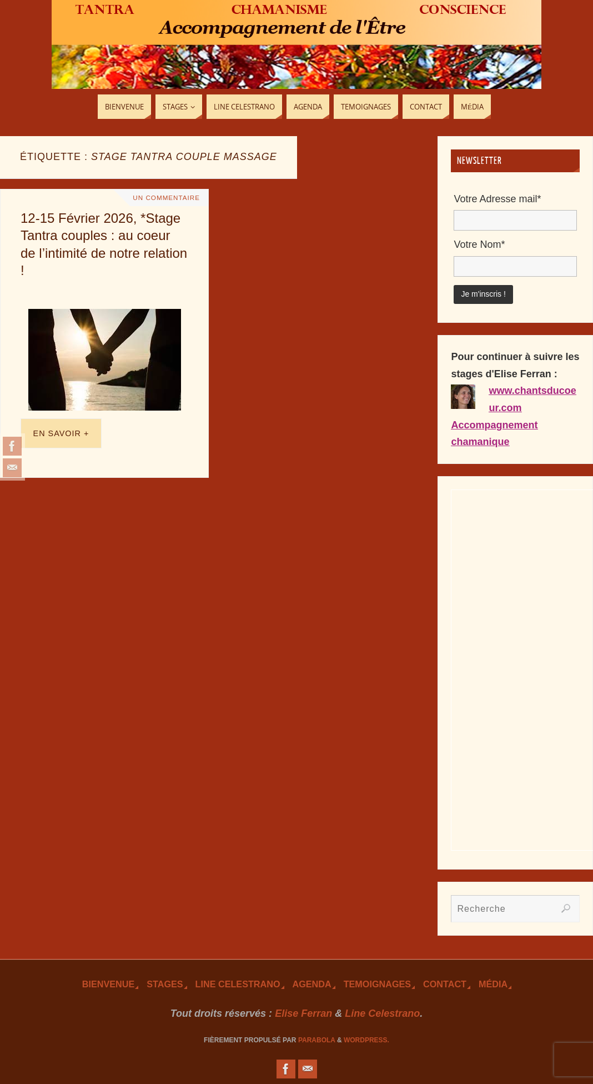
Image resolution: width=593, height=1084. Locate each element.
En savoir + (61, 433)
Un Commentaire (164, 198)
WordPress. (366, 1040)
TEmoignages (377, 984)
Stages (165, 984)
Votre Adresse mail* (497, 198)
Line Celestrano (237, 984)
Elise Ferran (303, 1013)
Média (493, 984)
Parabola (316, 1040)
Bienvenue (108, 984)
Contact (444, 984)
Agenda (312, 984)
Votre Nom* (479, 244)
